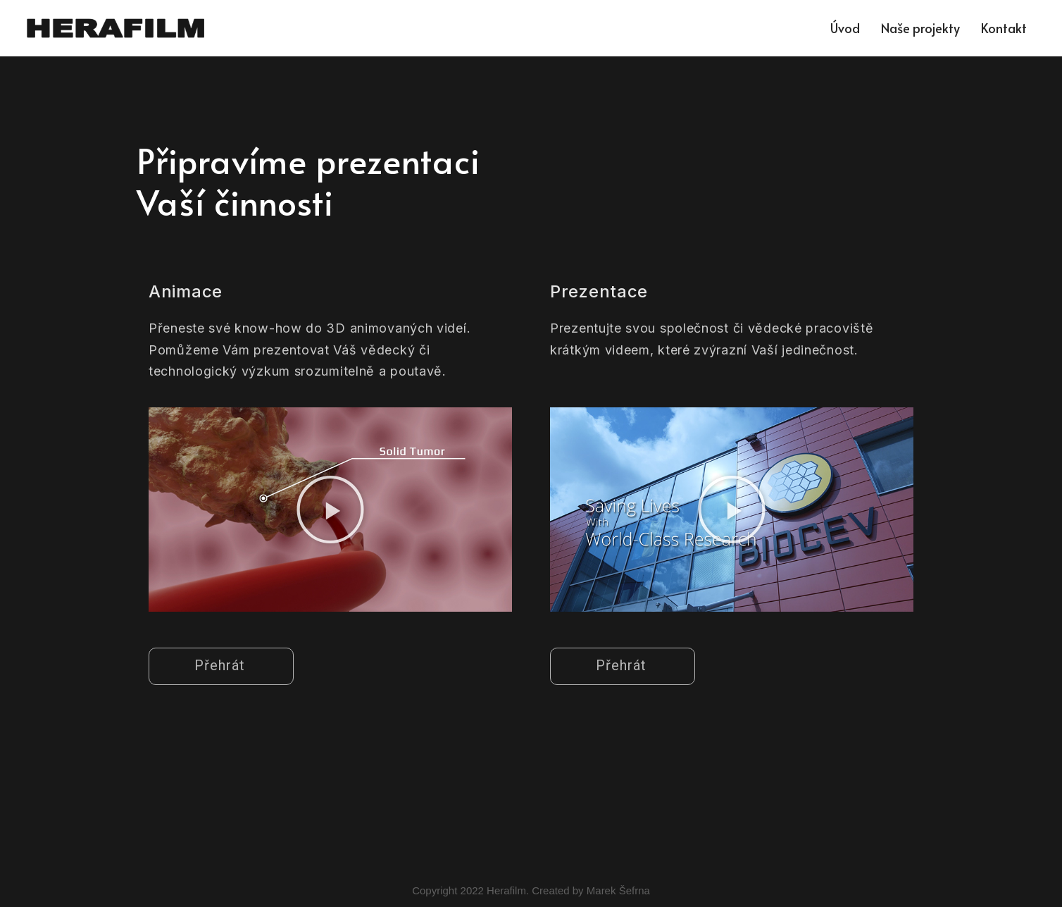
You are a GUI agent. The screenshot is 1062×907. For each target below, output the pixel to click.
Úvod (845, 28)
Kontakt (1004, 28)
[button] (330, 509)
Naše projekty (920, 28)
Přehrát (219, 665)
